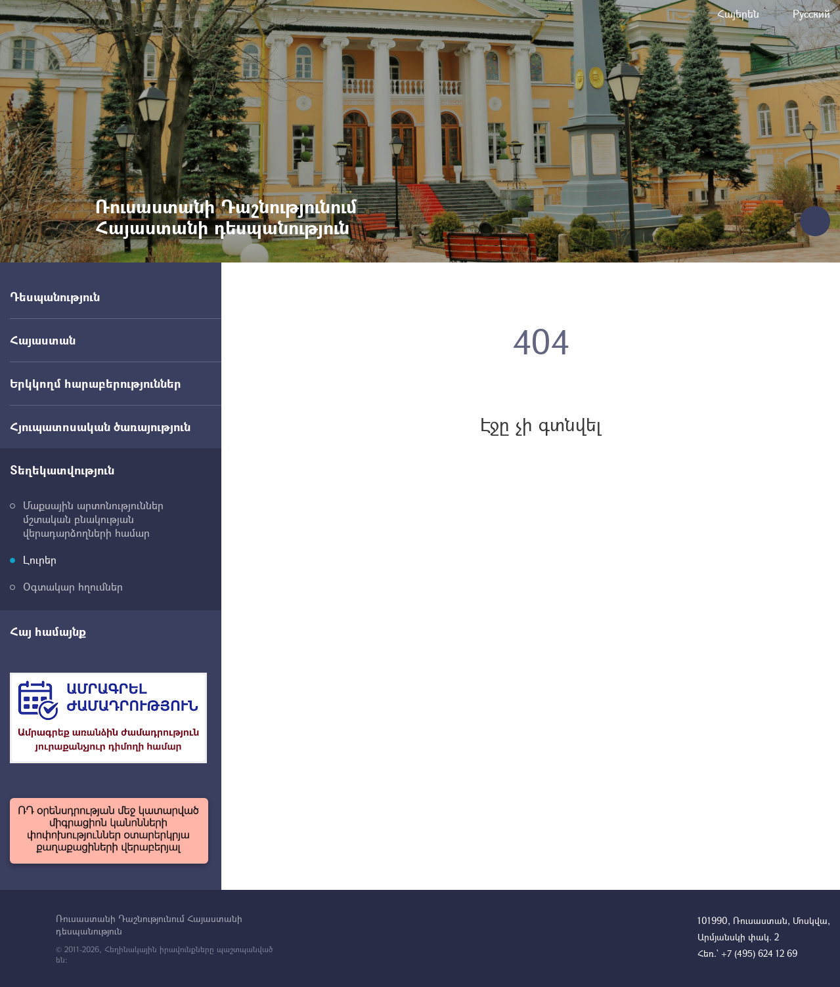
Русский (811, 13)
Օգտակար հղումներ (73, 586)
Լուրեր (39, 559)
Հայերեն (738, 13)
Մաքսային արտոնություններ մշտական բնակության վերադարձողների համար (93, 518)
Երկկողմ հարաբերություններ (95, 383)
